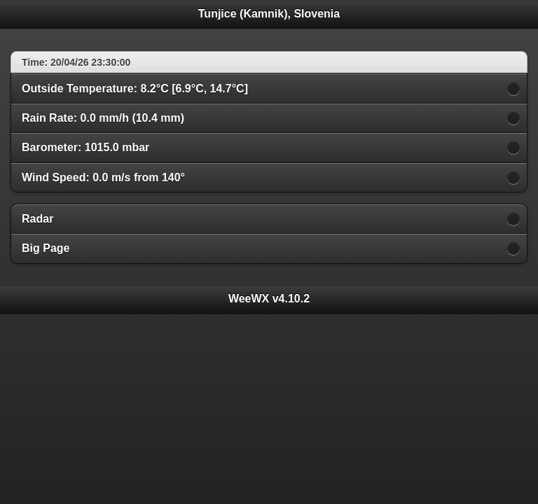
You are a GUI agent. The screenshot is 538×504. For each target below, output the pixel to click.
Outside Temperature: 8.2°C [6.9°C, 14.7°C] (135, 88)
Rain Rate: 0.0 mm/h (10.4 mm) (103, 118)
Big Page (45, 248)
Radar (37, 219)
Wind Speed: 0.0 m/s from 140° (103, 177)
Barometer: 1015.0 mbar (85, 147)
